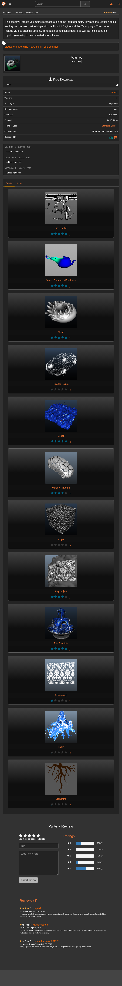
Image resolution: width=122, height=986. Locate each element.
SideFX (114, 92)
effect (16, 46)
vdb (46, 46)
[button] (11, 4)
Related (9, 183)
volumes (53, 46)
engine (24, 46)
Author (20, 183)
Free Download (61, 79)
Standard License (110, 126)
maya (32, 46)
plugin (39, 46)
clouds (8, 46)
